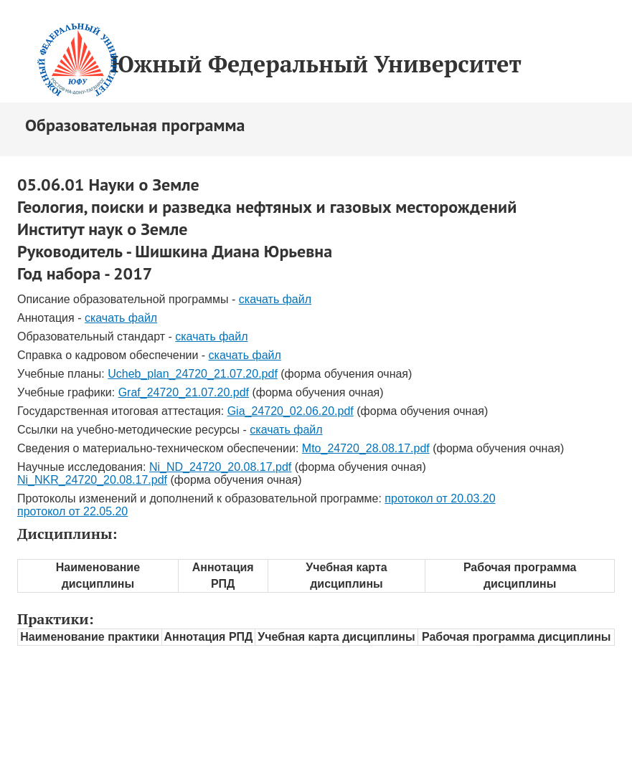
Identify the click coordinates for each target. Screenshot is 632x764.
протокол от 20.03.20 (440, 498)
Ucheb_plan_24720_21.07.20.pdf (193, 374)
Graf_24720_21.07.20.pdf (183, 392)
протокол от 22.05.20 (72, 511)
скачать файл (275, 299)
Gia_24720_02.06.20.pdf (290, 411)
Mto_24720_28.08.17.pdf (366, 448)
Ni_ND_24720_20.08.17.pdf (220, 467)
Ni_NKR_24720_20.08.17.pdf (92, 480)
